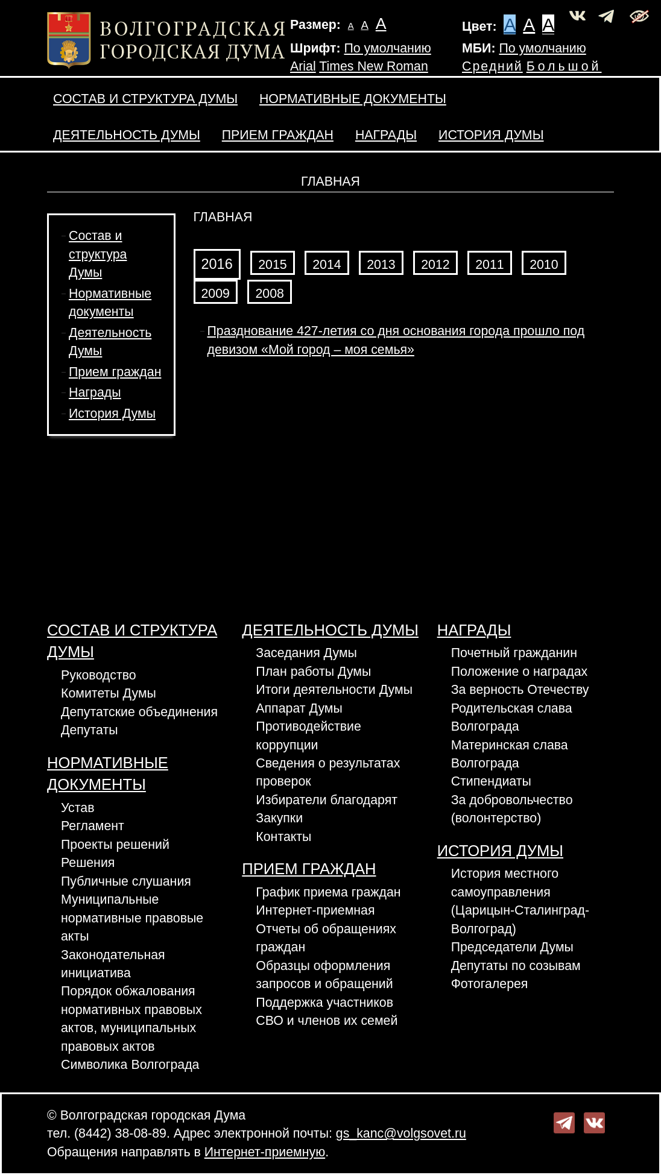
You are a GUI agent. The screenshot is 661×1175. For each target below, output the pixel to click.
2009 (215, 293)
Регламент (92, 826)
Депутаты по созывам (516, 966)
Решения (88, 862)
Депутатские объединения (139, 712)
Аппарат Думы (299, 708)
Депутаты (89, 730)
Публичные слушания (126, 881)
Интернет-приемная (315, 910)
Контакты (283, 837)
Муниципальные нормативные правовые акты (132, 917)
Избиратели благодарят (326, 800)
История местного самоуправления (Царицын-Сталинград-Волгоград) (520, 901)
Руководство (98, 675)
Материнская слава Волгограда (509, 754)
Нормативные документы (352, 99)
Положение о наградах (519, 671)
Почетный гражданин (514, 653)
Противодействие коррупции (308, 735)
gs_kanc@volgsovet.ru (401, 1133)
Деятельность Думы (126, 135)
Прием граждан (278, 135)
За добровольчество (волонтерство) (512, 809)
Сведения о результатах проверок (328, 772)
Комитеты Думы (108, 693)
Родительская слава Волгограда (511, 717)
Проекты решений (115, 844)
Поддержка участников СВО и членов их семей (326, 1011)
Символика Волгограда (130, 1064)
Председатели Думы (512, 947)
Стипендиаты (491, 781)
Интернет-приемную (264, 1152)
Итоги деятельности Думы (334, 689)
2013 (381, 264)
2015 (272, 264)
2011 (489, 264)
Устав (78, 808)
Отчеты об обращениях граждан (326, 938)
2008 (269, 293)
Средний (492, 66)
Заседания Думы (306, 653)
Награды (386, 135)
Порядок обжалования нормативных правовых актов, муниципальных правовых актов (131, 1018)
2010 (544, 264)
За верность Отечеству (520, 689)
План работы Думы (313, 671)
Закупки (279, 818)
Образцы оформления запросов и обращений (324, 975)
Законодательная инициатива (113, 964)
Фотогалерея (489, 984)
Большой (564, 66)
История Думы (490, 135)
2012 (435, 264)
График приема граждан (328, 892)
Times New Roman (373, 66)
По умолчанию (387, 48)
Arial (303, 66)
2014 (326, 264)
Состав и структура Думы (145, 99)
